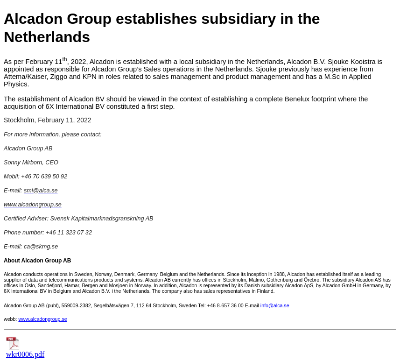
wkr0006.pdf (25, 351)
